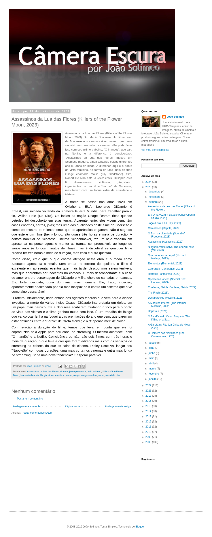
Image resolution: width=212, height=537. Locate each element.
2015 (149, 406)
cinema (64, 371)
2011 (149, 426)
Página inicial (72, 406)
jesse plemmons (77, 371)
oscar (101, 375)
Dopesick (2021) (157, 311)
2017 (149, 395)
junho (152, 353)
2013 (149, 416)
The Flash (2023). (158, 292)
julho (152, 347)
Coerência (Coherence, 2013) (165, 268)
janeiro (153, 379)
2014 (149, 411)
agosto (153, 342)
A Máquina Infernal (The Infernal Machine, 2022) (167, 304)
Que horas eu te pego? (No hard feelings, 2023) (167, 257)
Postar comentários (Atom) (37, 412)
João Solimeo (175, 116)
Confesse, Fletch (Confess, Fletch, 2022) (172, 287)
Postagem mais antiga (118, 406)
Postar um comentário (30, 398)
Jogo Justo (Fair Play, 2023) (164, 223)
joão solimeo (94, 371)
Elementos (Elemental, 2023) (165, 263)
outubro (153, 201)
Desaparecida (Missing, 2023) (165, 297)
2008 (149, 442)
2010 (149, 431)
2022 (149, 385)
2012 (149, 421)
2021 (149, 390)
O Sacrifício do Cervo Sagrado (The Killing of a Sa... (169, 318)
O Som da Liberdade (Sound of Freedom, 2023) (166, 235)
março (153, 368)
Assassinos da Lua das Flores (43, 371)
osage (76, 375)
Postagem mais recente (26, 406)
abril (151, 363)
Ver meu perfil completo (155, 149)
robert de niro (113, 375)
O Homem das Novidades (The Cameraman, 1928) (166, 335)
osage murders (89, 375)
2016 (149, 400)
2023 (149, 187)
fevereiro (154, 373)
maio (152, 358)
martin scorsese (63, 375)
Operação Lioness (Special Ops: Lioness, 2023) (167, 281)
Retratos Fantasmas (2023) (164, 273)
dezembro (155, 191)
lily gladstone (47, 375)
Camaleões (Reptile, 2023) (164, 228)
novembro (155, 196)
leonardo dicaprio (30, 375)
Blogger (140, 526)
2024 (149, 181)
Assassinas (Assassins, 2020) (165, 241)
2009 (149, 437)
